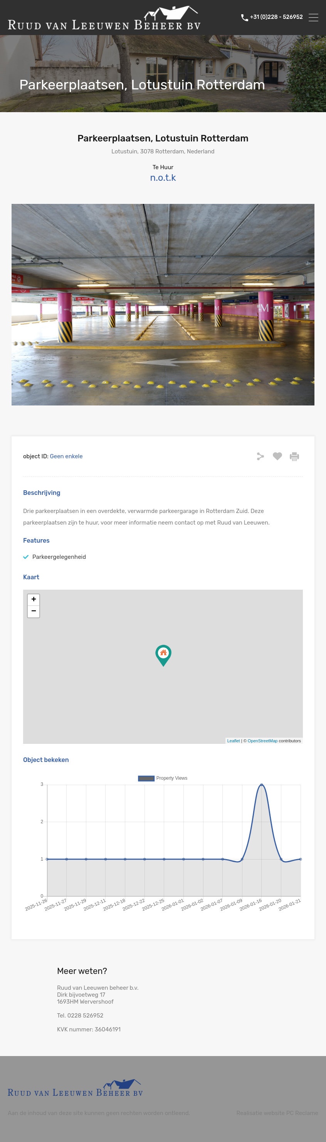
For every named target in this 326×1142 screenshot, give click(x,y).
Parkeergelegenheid (59, 556)
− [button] (33, 611)
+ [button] (33, 600)
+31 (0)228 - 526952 (276, 17)
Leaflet (233, 740)
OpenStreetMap (263, 740)
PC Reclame (302, 1113)
